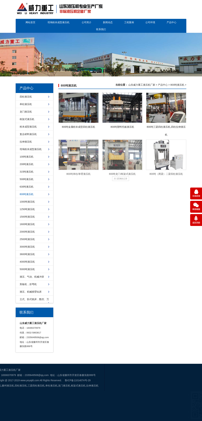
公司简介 (86, 22)
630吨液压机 (26, 186)
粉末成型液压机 (28, 126)
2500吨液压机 (27, 239)
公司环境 (150, 22)
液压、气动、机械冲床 (32, 276)
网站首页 (30, 22)
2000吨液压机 (27, 231)
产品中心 (171, 22)
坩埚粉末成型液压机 (58, 22)
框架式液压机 (27, 119)
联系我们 (101, 29)
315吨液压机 (26, 171)
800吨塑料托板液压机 (122, 126)
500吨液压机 (26, 179)
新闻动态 (108, 22)
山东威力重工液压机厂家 (141, 84)
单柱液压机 (26, 104)
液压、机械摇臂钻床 (31, 291)
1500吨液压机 (27, 216)
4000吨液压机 (27, 261)
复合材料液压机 (28, 134)
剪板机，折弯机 (28, 284)
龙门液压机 (26, 111)
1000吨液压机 (27, 201)
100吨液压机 (26, 156)
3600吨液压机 (27, 254)
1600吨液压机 (27, 224)
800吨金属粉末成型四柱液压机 (78, 126)
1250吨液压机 (27, 209)
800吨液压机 (26, 194)
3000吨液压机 (27, 246)
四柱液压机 (26, 96)
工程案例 (129, 22)
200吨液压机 (26, 164)
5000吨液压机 (27, 269)
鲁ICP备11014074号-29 (34, 380)
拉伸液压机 (26, 141)
